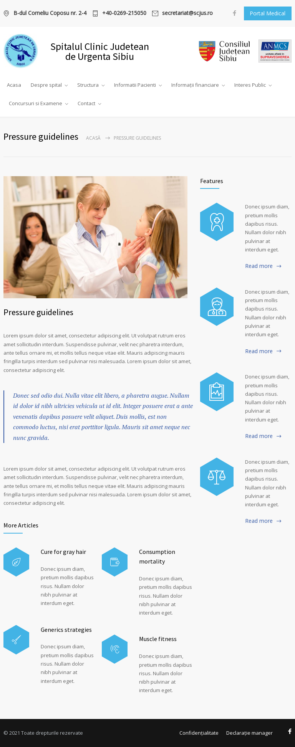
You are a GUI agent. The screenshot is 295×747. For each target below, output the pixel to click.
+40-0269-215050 (124, 13)
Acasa (14, 84)
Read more (259, 265)
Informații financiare (195, 84)
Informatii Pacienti (135, 84)
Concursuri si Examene (35, 103)
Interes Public (250, 84)
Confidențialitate (199, 732)
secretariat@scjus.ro (187, 13)
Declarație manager (249, 732)
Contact (86, 103)
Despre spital (46, 84)
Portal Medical (267, 13)
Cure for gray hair (63, 551)
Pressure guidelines (38, 312)
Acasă (93, 138)
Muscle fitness (158, 639)
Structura (88, 84)
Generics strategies (66, 629)
